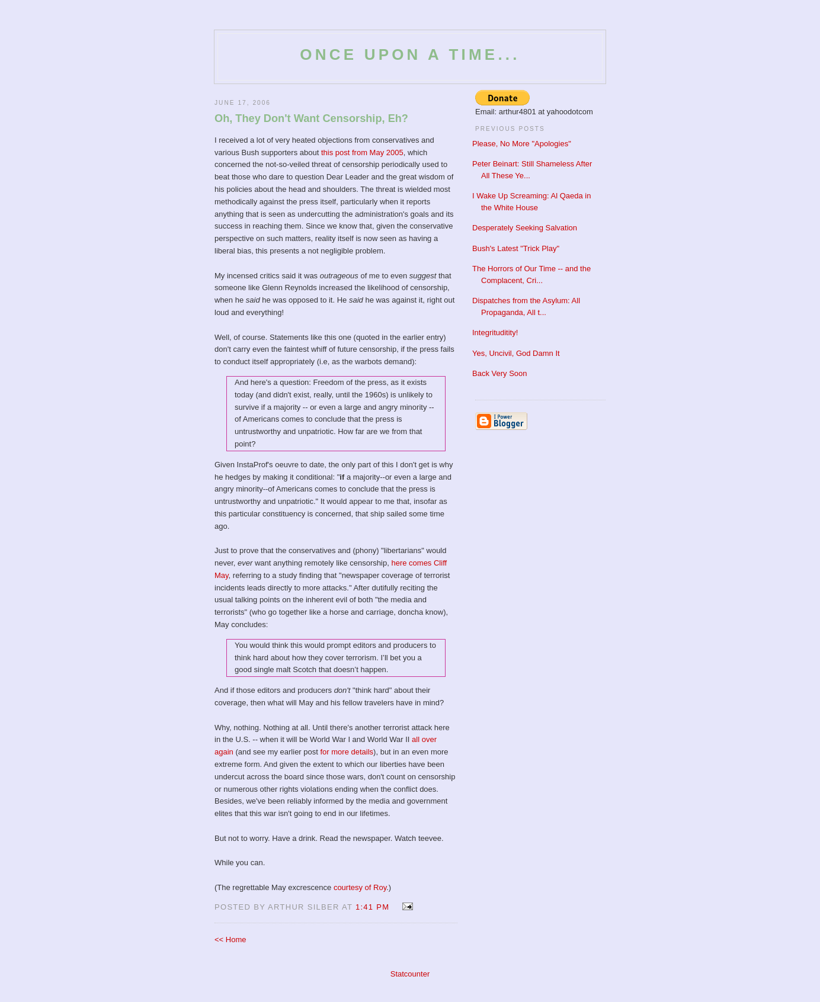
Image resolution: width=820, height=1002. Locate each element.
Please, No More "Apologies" (521, 143)
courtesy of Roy (360, 887)
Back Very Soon (499, 373)
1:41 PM (372, 907)
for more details (347, 751)
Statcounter (410, 973)
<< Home (230, 939)
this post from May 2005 (362, 152)
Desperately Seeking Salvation (524, 227)
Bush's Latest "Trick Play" (515, 248)
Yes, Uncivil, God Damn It (516, 353)
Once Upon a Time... (410, 54)
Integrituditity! (495, 332)
